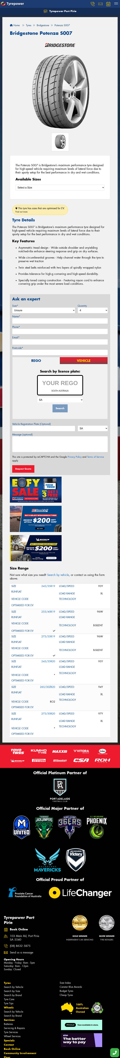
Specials (9, 1008)
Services (9, 987)
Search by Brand (13, 963)
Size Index (65, 950)
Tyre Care (9, 967)
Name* (16, 316)
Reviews (9, 1038)
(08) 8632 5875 (20, 914)
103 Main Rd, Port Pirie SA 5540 (24, 905)
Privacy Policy (75, 456)
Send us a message (21, 920)
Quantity (82, 305)
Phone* (16, 327)
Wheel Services (12, 1004)
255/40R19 (48, 579)
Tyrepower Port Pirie (60, 11)
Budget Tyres (66, 958)
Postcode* (17, 348)
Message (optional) (22, 434)
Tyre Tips (8, 971)
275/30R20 (48, 681)
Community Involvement (20, 1021)
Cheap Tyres (66, 963)
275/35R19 (48, 604)
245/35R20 (48, 629)
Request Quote (23, 468)
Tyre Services (11, 1000)
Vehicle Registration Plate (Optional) (31, 424)
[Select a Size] (60, 187)
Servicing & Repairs (14, 996)
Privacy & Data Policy (22, 1052)
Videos (8, 1033)
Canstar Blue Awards (71, 954)
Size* (15, 305)
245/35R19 (48, 554)
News (7, 1029)
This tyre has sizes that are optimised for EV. (40, 210)
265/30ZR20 (47, 654)
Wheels (9, 975)
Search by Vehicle (13, 955)
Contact (9, 1012)
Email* (16, 337)
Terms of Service (95, 456)
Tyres (7, 950)
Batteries (8, 992)
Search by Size (12, 959)
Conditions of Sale (41, 1052)
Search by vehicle (58, 543)
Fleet (7, 1025)
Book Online (12, 1016)
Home (15, 25)
